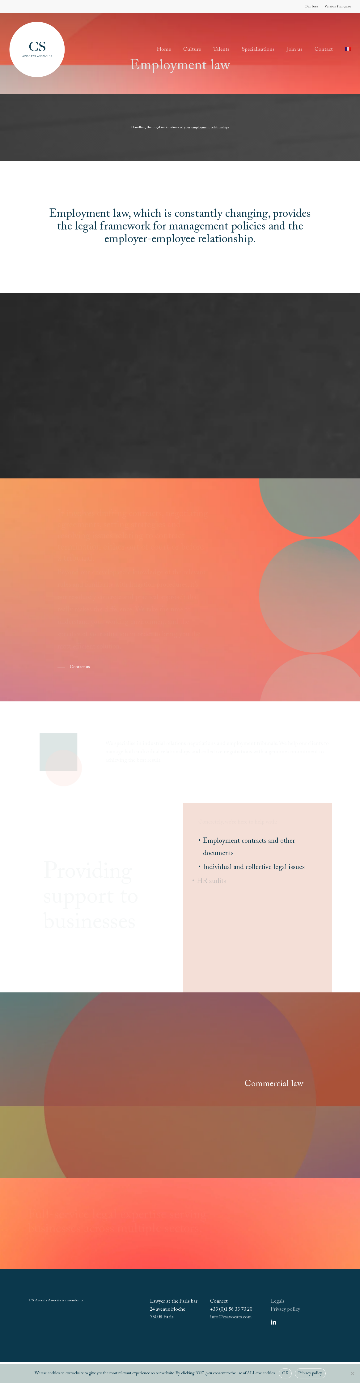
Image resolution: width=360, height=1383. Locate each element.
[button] (73, 667)
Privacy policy (285, 1309)
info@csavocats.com (231, 1317)
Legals (278, 1301)
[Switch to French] (348, 49)
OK (285, 1373)
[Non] (352, 1373)
